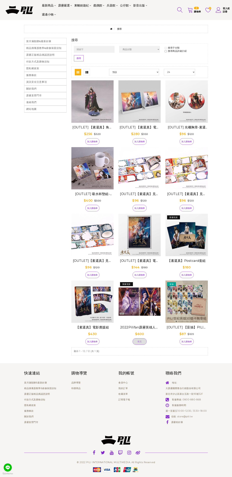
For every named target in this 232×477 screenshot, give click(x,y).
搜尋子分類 (172, 47)
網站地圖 (31, 108)
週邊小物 (47, 14)
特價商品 (76, 388)
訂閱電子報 (124, 399)
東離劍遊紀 (81, 5)
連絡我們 (31, 102)
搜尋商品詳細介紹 (176, 51)
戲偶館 (97, 5)
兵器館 (111, 5)
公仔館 (124, 5)
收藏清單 (123, 393)
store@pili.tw (185, 416)
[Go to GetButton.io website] (8, 474)
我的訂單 (123, 388)
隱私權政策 (32, 68)
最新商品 (47, 5)
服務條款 (31, 75)
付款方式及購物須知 (37, 61)
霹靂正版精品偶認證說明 (40, 54)
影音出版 (139, 5)
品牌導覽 (76, 382)
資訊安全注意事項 (36, 81)
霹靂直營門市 (34, 95)
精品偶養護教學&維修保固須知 (44, 48)
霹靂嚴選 (64, 5)
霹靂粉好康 (177, 422)
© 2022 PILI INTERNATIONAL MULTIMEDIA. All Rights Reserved (116, 462)
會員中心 (123, 382)
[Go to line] (8, 467)
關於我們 (31, 88)
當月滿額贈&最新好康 (38, 41)
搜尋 (119, 28)
